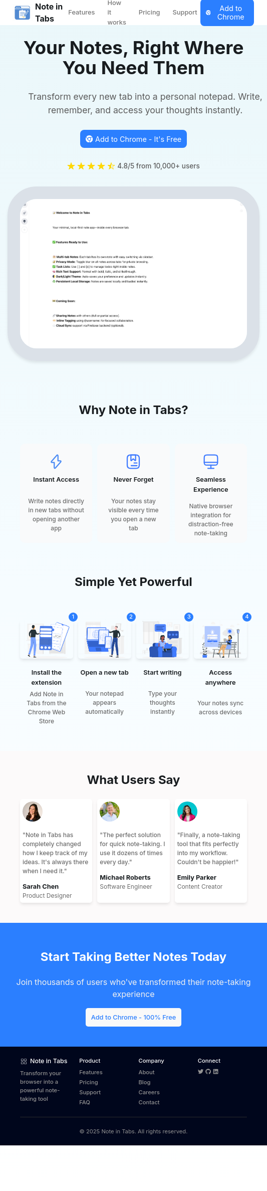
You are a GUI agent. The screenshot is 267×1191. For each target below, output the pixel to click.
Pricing (149, 12)
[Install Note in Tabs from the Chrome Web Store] (134, 138)
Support (185, 12)
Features (81, 12)
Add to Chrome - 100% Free (133, 1017)
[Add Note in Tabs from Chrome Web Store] (134, 1017)
